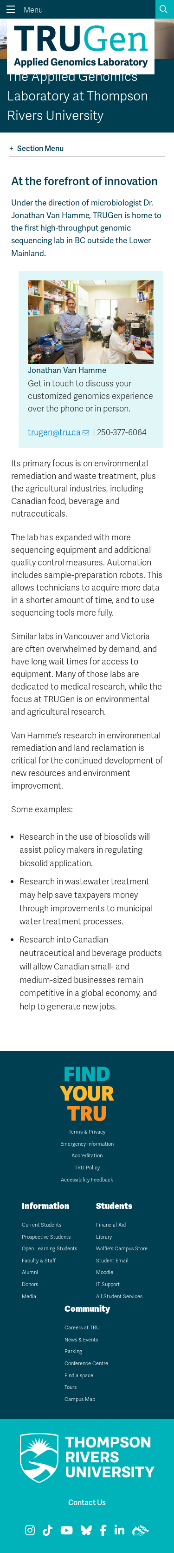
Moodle (104, 1272)
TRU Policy (87, 1167)
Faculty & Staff (39, 1260)
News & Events (81, 1339)
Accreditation (87, 1155)
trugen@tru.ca (54, 432)
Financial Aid (111, 1224)
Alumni (30, 1272)
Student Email (112, 1260)
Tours (70, 1387)
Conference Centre (86, 1363)
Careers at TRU (82, 1327)
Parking (73, 1351)
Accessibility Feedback (87, 1179)
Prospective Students (46, 1237)
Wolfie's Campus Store (122, 1248)
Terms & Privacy (87, 1131)
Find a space (78, 1375)
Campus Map (79, 1399)
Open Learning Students (49, 1248)
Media (29, 1296)
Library (104, 1237)
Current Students (41, 1224)
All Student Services (119, 1296)
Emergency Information (87, 1144)
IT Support (108, 1284)
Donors (30, 1284)
